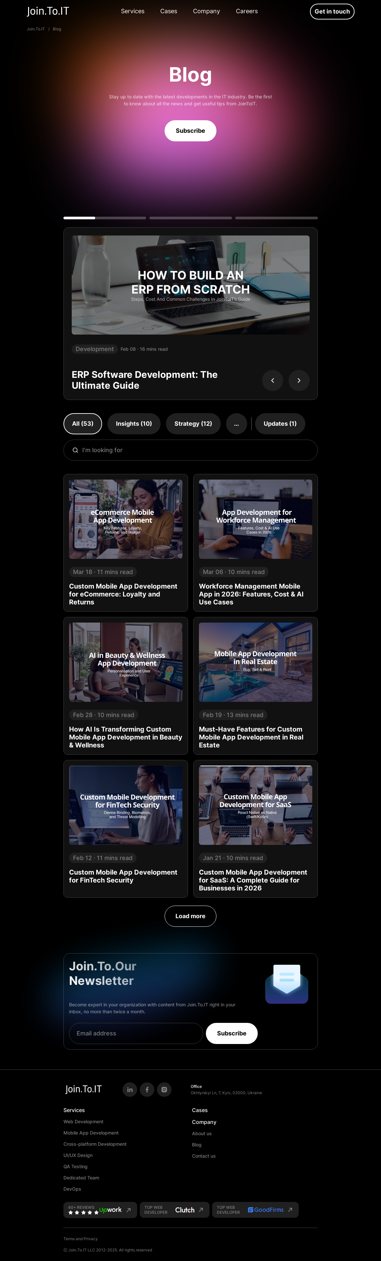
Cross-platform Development (95, 1144)
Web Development (83, 1121)
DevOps (72, 1189)
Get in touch (332, 11)
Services (132, 11)
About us (202, 1133)
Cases (168, 11)
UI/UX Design (78, 1155)
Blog (197, 1144)
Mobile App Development (91, 1132)
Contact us (204, 1156)
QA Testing (75, 1166)
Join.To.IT (36, 28)
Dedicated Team (81, 1177)
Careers (247, 11)
